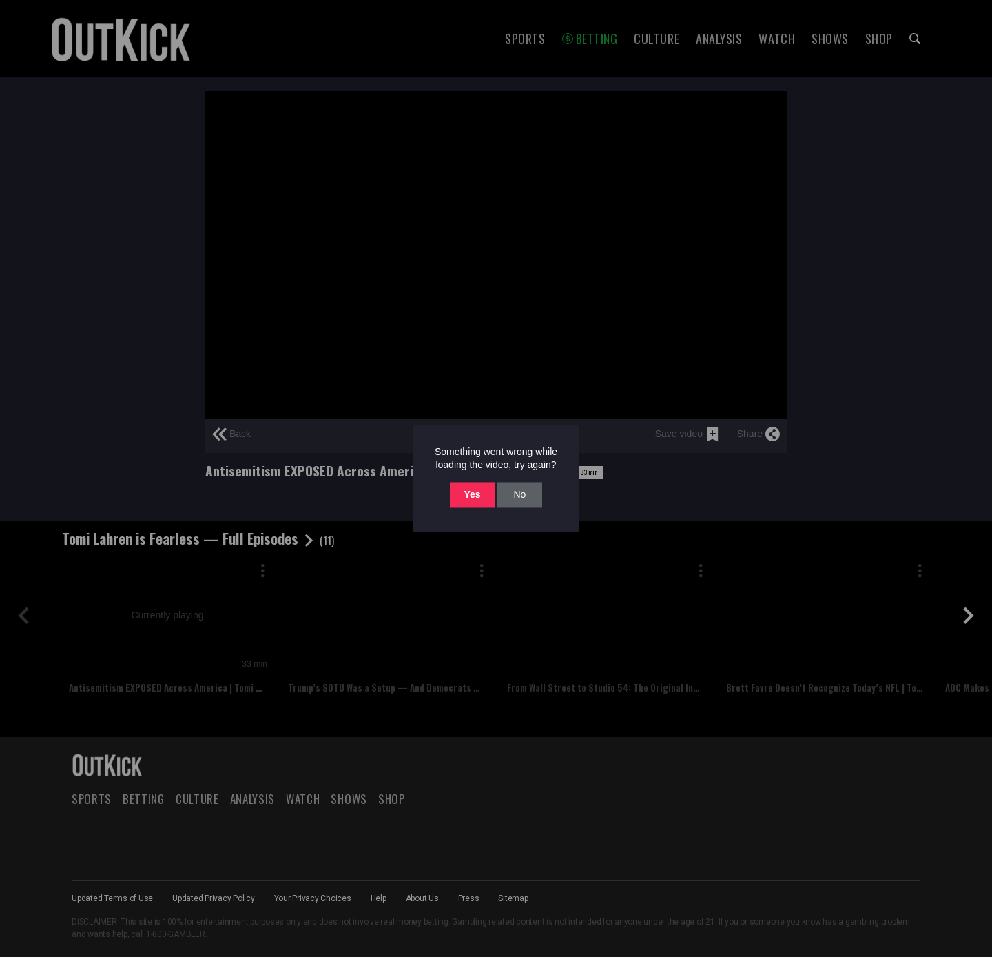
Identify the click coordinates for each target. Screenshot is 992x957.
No (519, 494)
